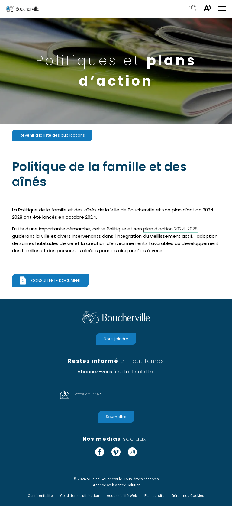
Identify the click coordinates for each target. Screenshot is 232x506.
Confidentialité (40, 496)
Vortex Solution (128, 485)
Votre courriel (88, 394)
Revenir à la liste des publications (52, 135)
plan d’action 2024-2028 (170, 229)
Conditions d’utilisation (79, 496)
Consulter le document (56, 280)
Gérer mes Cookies (188, 496)
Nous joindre (116, 339)
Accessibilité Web (122, 496)
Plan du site (154, 496)
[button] (222, 9)
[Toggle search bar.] (193, 9)
